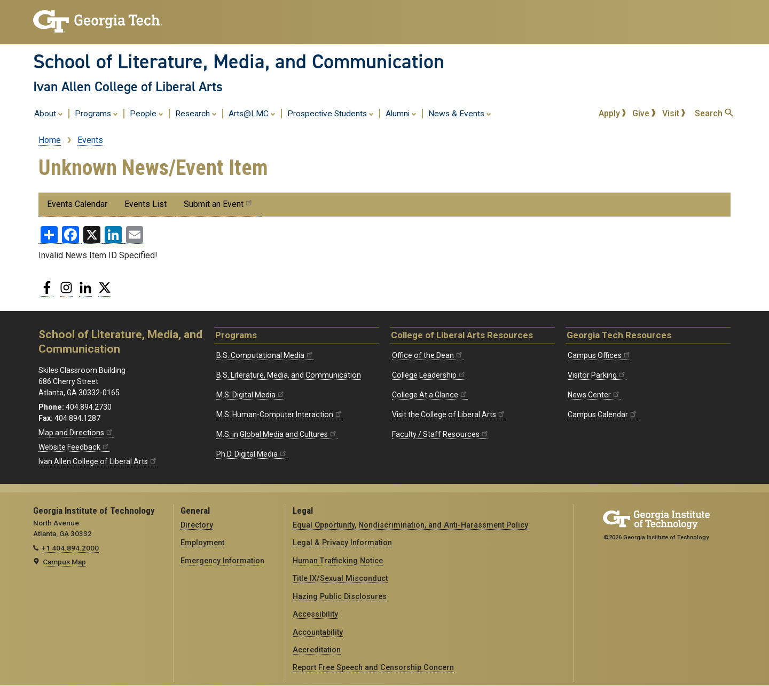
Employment (202, 542)
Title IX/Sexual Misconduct (340, 578)
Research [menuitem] (196, 113)
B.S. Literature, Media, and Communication (288, 375)
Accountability (318, 632)
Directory (197, 525)
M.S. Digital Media (250, 394)
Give (644, 113)
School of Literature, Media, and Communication (238, 61)
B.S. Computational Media (265, 355)
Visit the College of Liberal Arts (449, 414)
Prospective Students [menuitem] (330, 113)
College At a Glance (430, 394)
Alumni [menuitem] (401, 113)
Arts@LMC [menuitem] (252, 113)
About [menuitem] (48, 113)
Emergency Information (222, 560)
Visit (674, 113)
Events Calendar (77, 204)
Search (714, 113)
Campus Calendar (603, 414)
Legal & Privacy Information (342, 542)
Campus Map (64, 561)
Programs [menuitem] (96, 113)
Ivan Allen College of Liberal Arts (128, 86)
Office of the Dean (428, 355)
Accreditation (317, 649)
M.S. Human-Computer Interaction (279, 414)
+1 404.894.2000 (70, 548)
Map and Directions (76, 432)
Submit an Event (218, 203)
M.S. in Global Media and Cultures (277, 434)
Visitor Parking (597, 375)
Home (49, 140)
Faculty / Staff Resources (440, 434)
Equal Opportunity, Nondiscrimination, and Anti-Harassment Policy (410, 525)
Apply (612, 113)
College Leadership (429, 375)
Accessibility (315, 614)
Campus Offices (599, 355)
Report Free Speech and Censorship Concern (373, 667)
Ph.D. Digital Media (251, 454)
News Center (594, 394)
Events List (145, 204)
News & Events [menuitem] (459, 113)
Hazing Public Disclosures (340, 596)
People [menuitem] (146, 113)
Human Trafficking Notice (338, 560)
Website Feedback (74, 447)
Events (90, 140)
